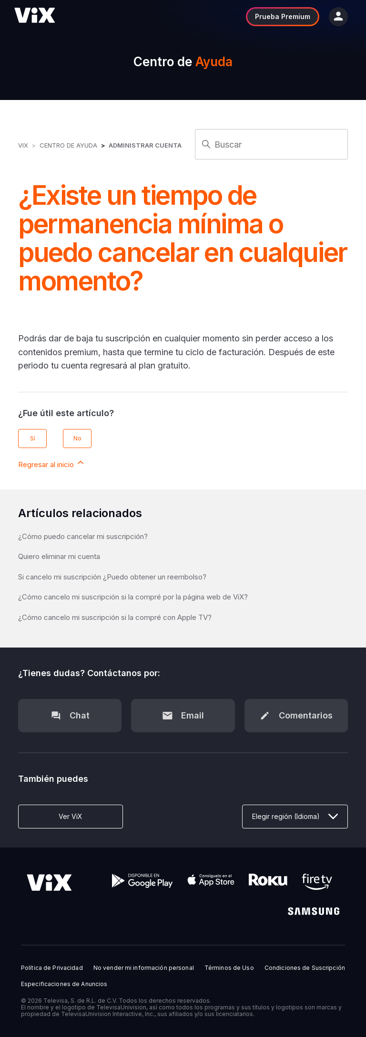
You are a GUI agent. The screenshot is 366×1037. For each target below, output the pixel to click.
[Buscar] (271, 144)
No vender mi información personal (143, 968)
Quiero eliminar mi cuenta (59, 556)
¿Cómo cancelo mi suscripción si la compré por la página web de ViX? (133, 596)
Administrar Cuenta (145, 145)
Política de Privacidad (52, 968)
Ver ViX (70, 816)
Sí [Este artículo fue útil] (32, 438)
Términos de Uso (229, 968)
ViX (23, 145)
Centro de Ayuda (68, 145)
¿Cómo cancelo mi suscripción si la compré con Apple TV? (115, 617)
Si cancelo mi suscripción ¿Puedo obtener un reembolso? (112, 576)
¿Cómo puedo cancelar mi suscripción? (83, 536)
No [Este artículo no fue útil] (77, 438)
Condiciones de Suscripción (304, 968)
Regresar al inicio (51, 463)
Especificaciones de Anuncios (64, 984)
